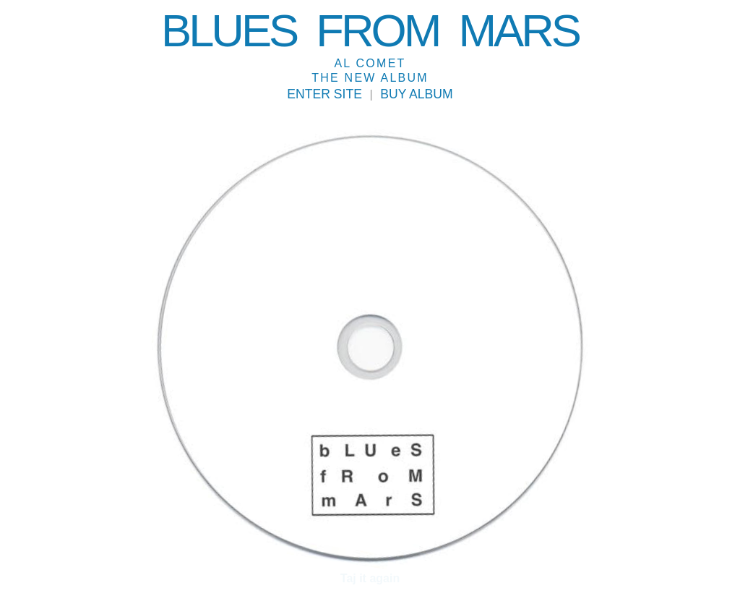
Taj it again (370, 578)
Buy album (416, 94)
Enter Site (324, 94)
